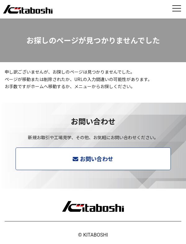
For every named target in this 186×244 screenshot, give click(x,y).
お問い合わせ (96, 159)
